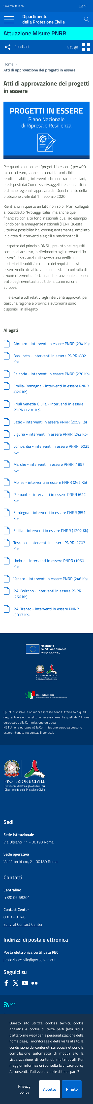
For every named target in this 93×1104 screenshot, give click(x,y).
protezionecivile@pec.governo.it (29, 960)
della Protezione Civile (43, 19)
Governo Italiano (13, 6)
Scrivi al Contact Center (22, 924)
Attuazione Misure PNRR (34, 33)
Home (8, 64)
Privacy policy (24, 1089)
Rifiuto (72, 1089)
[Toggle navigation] (9, 20)
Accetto (49, 1089)
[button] (87, 19)
